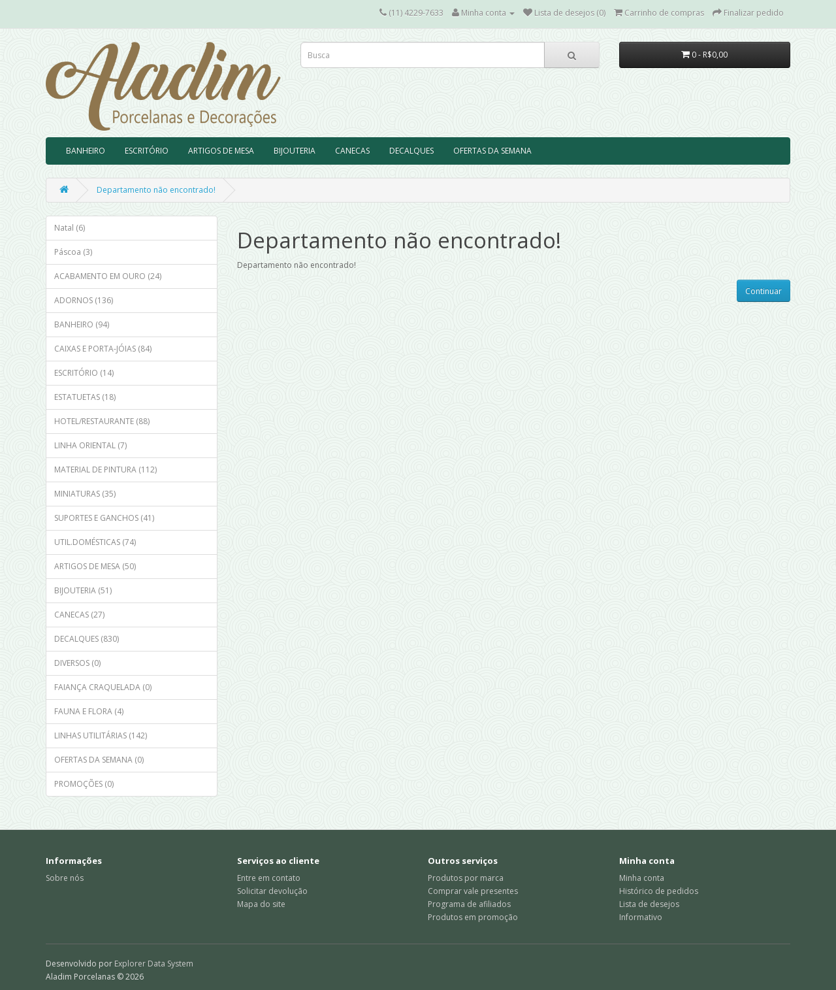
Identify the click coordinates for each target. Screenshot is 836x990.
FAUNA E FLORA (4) (88, 711)
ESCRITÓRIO (147, 150)
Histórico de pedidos (658, 891)
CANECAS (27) (79, 614)
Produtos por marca (466, 877)
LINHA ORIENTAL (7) (90, 445)
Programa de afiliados (469, 904)
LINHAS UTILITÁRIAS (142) (100, 735)
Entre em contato (268, 877)
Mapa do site (261, 904)
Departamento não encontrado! (156, 189)
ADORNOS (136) (83, 300)
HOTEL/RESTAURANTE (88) (102, 421)
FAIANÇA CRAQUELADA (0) (103, 687)
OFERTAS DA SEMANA (492, 150)
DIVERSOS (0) (77, 662)
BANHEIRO (85, 150)
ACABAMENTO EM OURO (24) (107, 276)
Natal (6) (69, 227)
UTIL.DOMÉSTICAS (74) (95, 542)
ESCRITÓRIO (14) (84, 372)
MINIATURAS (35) (85, 493)
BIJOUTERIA (294, 150)
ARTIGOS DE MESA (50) (95, 566)
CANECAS (352, 150)
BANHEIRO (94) (81, 324)
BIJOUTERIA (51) (83, 590)
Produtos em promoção (473, 917)
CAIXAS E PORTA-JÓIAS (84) (103, 348)
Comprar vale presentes (473, 891)
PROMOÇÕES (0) (84, 783)
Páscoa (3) (73, 251)
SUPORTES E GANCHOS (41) (104, 517)
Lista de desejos (649, 904)
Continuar (763, 291)
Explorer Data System (153, 963)
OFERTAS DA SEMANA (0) (99, 759)
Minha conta (641, 877)
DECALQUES (411, 150)
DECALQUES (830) (86, 638)
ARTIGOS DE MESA (221, 150)
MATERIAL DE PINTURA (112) (105, 469)
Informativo (640, 917)
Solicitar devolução (272, 891)
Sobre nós (65, 877)
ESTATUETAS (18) (85, 397)
